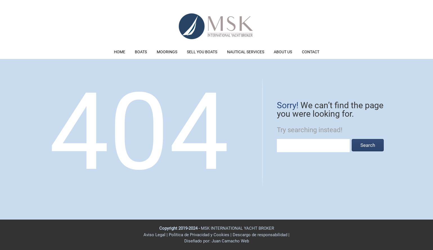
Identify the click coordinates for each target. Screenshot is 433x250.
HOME (119, 52)
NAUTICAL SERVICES (245, 52)
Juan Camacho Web (229, 241)
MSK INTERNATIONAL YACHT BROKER (237, 228)
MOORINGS (167, 52)
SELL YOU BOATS (202, 52)
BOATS (141, 52)
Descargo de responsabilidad (260, 234)
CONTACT (310, 52)
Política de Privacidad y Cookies (199, 234)
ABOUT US (283, 52)
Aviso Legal (154, 234)
